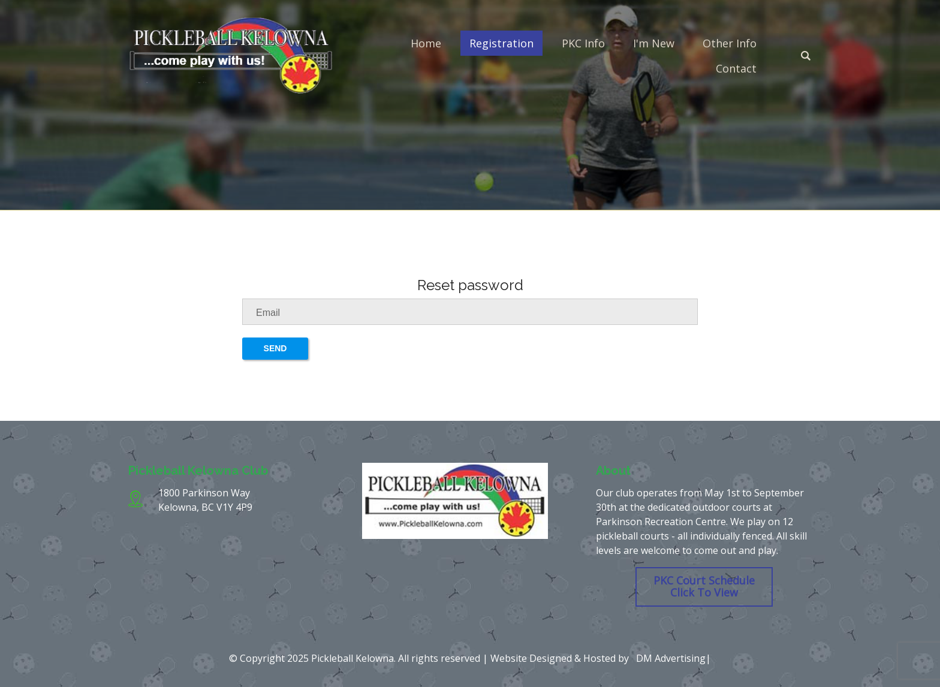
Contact (736, 68)
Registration (501, 43)
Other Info (730, 43)
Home (426, 43)
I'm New (653, 43)
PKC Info (583, 43)
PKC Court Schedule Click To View (704, 586)
